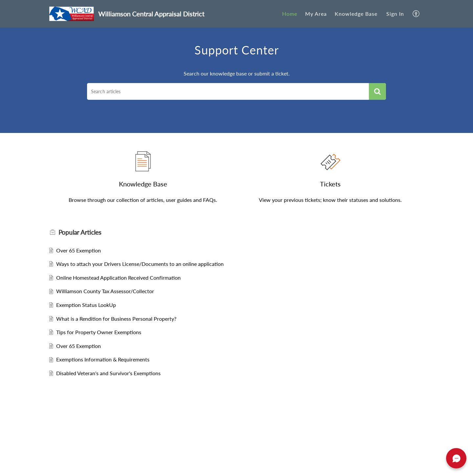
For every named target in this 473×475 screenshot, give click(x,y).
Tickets (330, 184)
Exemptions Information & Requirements (102, 359)
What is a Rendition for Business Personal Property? (116, 318)
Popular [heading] (79, 232)
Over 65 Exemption (78, 250)
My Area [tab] (316, 14)
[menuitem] (395, 13)
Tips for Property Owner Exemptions (98, 332)
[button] (416, 13)
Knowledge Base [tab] (356, 14)
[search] (228, 91)
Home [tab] (289, 14)
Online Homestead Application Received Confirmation (118, 277)
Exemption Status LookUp (86, 305)
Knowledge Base (143, 184)
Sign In (395, 14)
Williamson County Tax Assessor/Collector (105, 291)
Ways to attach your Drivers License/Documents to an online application (140, 264)
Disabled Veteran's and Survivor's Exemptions (108, 373)
